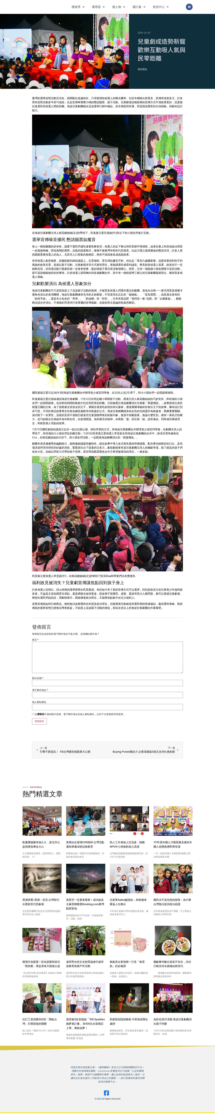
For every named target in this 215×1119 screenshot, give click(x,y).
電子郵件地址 (40, 690)
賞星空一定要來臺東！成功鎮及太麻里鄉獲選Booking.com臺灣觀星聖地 (85, 904)
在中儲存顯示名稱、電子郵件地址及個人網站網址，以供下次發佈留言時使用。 (80, 714)
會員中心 (161, 7)
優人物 (119, 7)
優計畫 (139, 7)
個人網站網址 (39, 702)
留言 (35, 640)
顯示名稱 (37, 678)
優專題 (98, 7)
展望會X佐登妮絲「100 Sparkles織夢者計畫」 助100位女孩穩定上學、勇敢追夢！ (85, 1024)
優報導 (78, 7)
